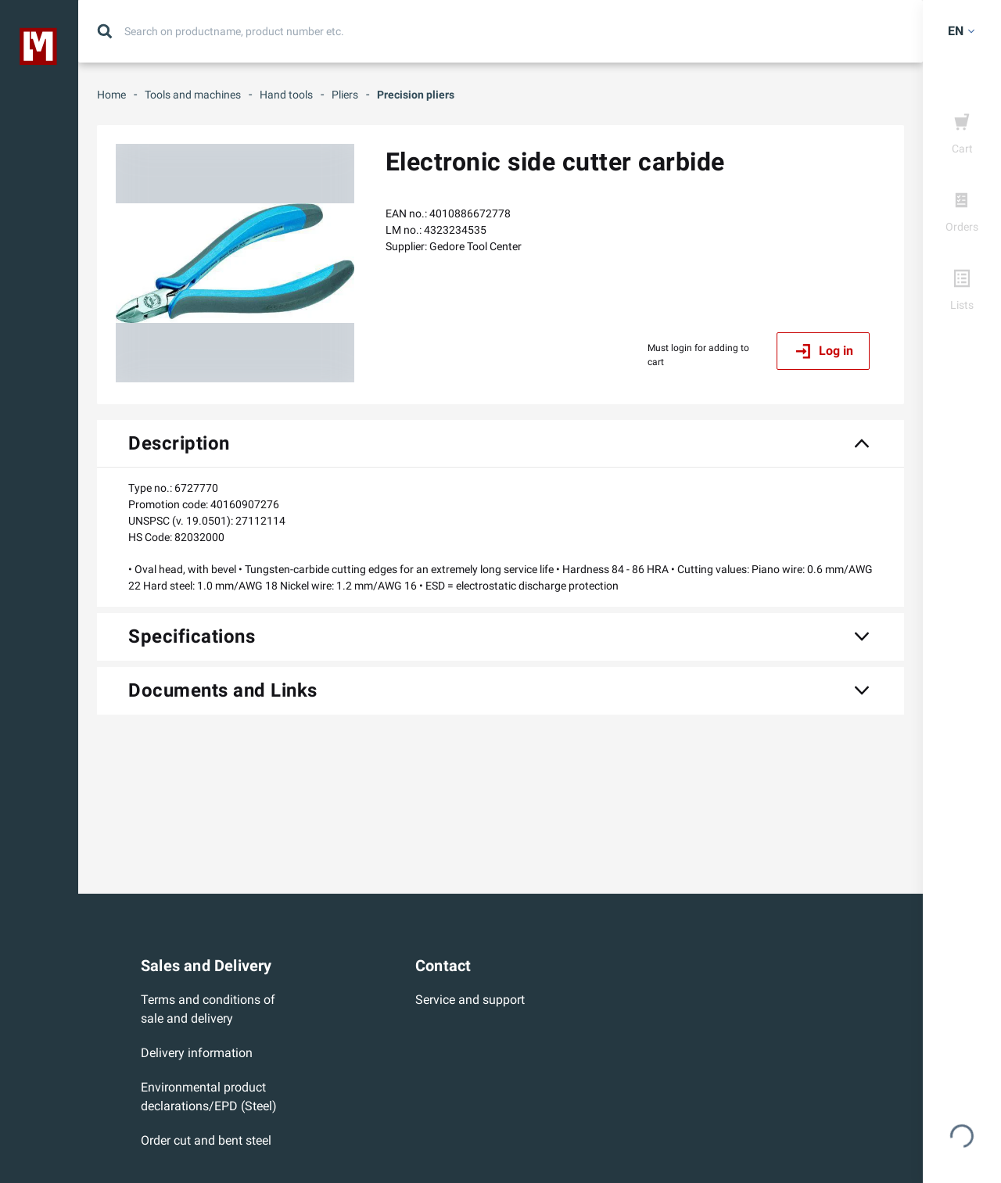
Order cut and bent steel (206, 1140)
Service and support (470, 999)
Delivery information (197, 1052)
